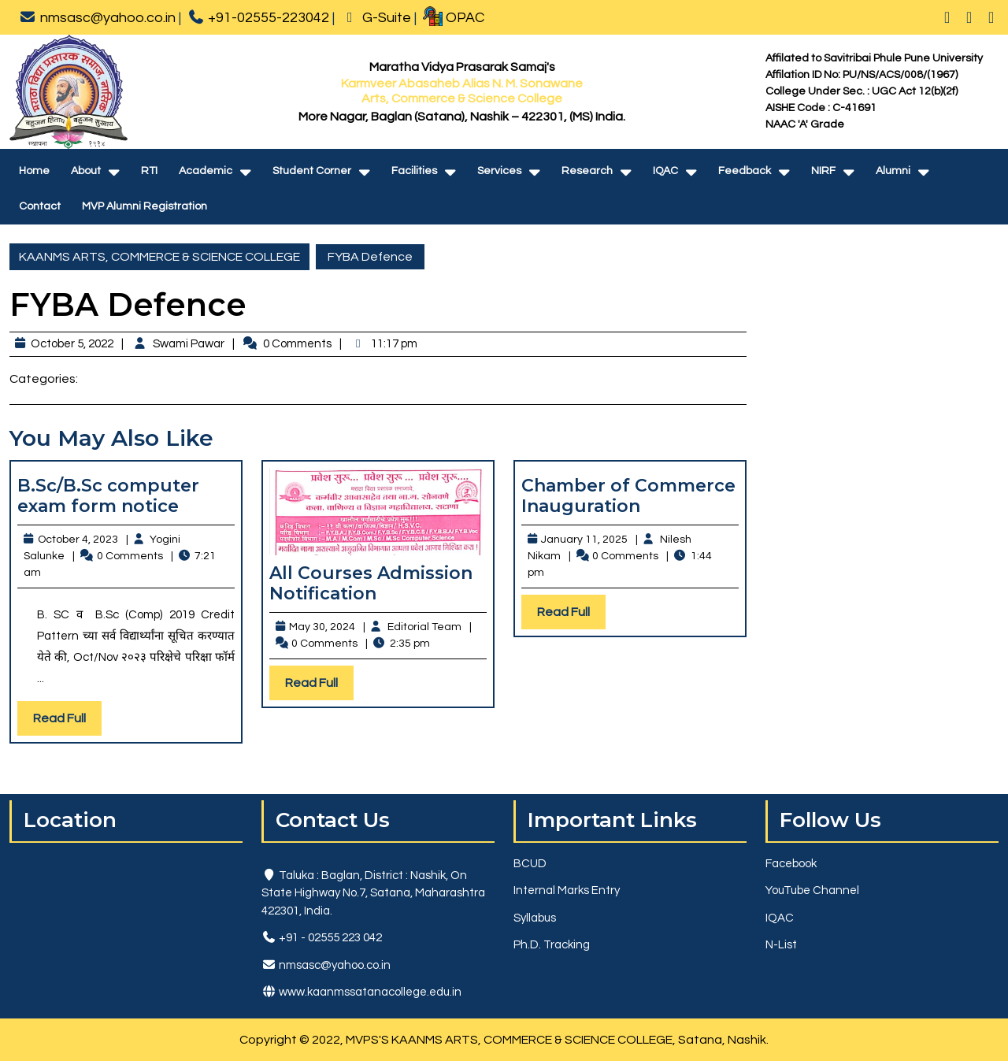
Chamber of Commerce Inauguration (628, 496)
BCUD (530, 864)
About (86, 170)
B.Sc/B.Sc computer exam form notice (108, 496)
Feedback (744, 170)
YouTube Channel (812, 890)
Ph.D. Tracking (551, 945)
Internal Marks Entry (566, 890)
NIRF (823, 170)
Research (587, 170)
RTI (149, 170)
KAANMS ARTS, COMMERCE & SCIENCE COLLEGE (159, 256)
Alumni (893, 170)
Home (34, 170)
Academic (205, 170)
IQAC (665, 170)
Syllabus (534, 918)
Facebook (791, 864)
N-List (781, 945)
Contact (40, 206)
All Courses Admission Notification (370, 583)
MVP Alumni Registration (144, 206)
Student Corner (311, 170)
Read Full (67, 722)
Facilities (414, 170)
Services (499, 170)
